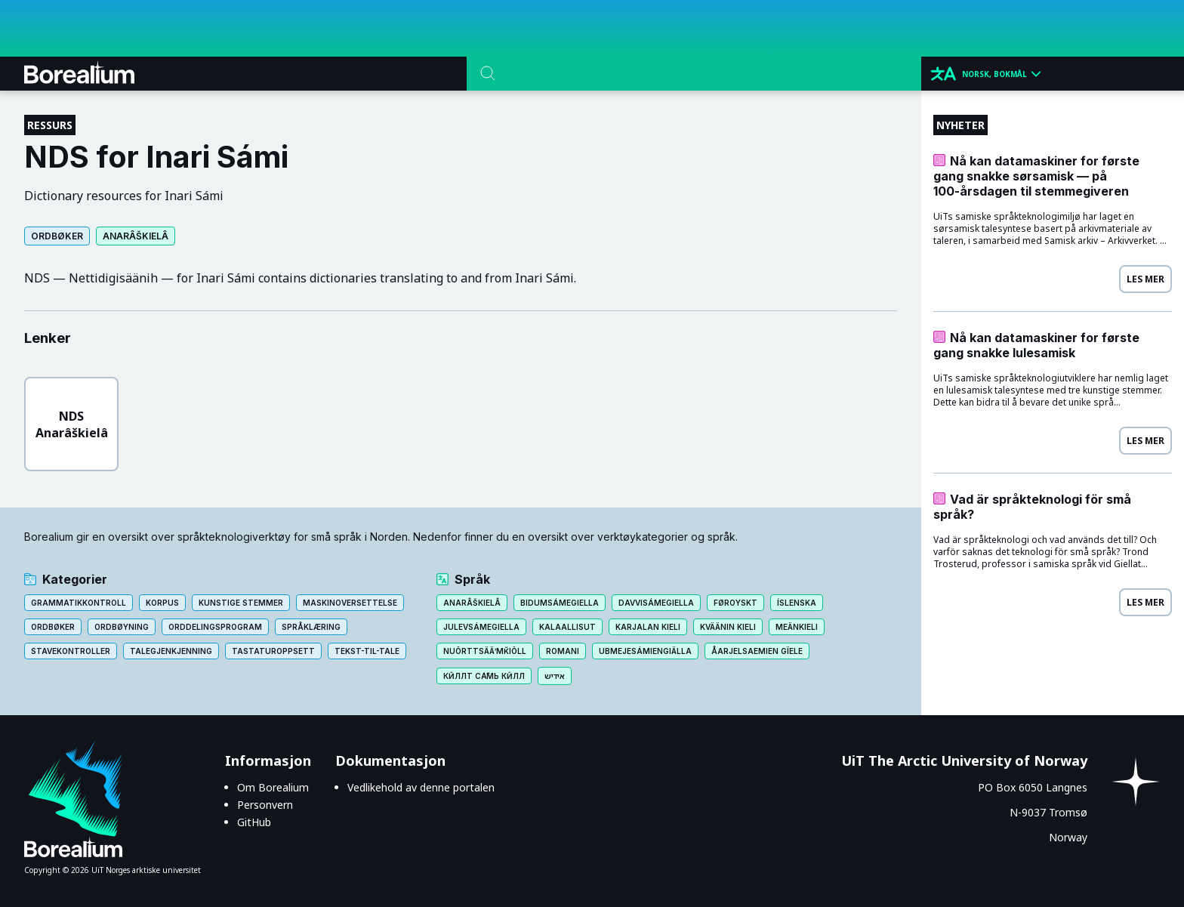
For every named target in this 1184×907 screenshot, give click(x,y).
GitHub (254, 822)
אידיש (554, 675)
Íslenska (796, 602)
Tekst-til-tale (367, 651)
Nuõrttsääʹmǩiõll (484, 651)
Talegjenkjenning (171, 651)
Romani (562, 651)
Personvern (265, 804)
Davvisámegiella (656, 602)
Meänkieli (796, 626)
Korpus (162, 602)
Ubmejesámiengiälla (645, 651)
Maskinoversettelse (350, 602)
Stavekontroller (70, 651)
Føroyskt (735, 602)
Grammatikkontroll (78, 602)
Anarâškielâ (135, 236)
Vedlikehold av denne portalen (421, 787)
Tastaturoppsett (273, 651)
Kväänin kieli (728, 626)
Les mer (1145, 279)
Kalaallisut (567, 626)
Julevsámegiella (481, 626)
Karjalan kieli (647, 626)
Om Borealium (273, 787)
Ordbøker (57, 236)
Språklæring (311, 626)
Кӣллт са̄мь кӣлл (484, 675)
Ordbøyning (121, 626)
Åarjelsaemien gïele (757, 651)
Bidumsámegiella (559, 602)
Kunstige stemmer (241, 602)
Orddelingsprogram (215, 626)
